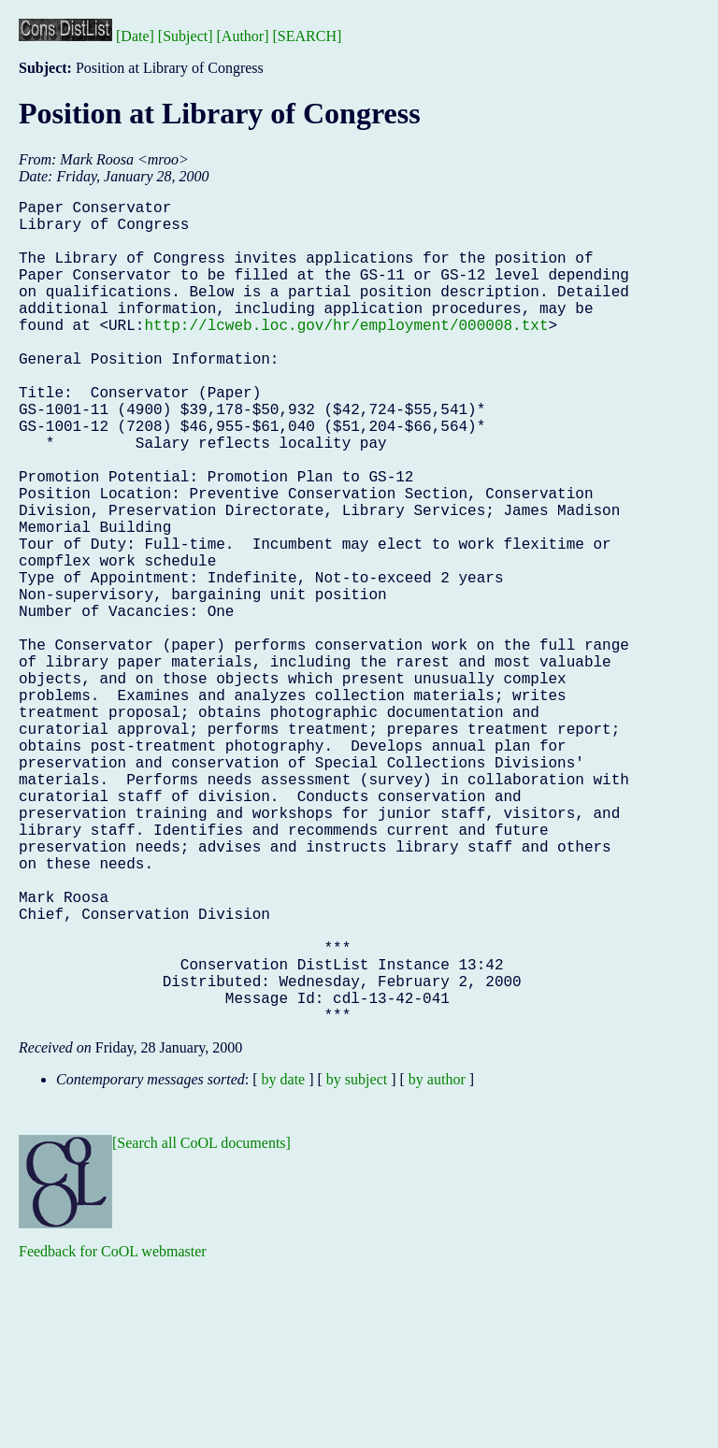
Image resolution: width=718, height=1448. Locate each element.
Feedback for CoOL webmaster (113, 1434)
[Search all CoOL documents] (201, 1326)
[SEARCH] (307, 36)
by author (437, 1262)
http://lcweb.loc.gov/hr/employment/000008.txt (346, 354)
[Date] (135, 36)
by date (284, 1262)
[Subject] (185, 36)
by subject (356, 1262)
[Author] (243, 36)
